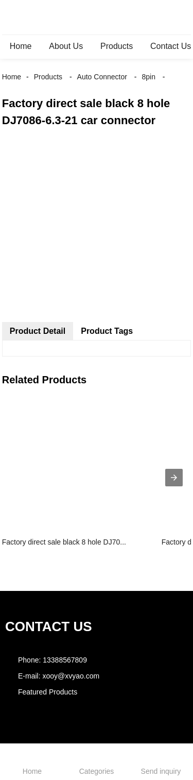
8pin (148, 77)
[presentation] (174, 477)
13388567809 (65, 660)
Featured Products (47, 692)
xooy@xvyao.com (70, 676)
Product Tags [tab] (107, 331)
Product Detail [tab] (37, 331)
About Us (66, 46)
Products (116, 46)
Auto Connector (102, 77)
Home (21, 46)
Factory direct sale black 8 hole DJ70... (64, 542)
